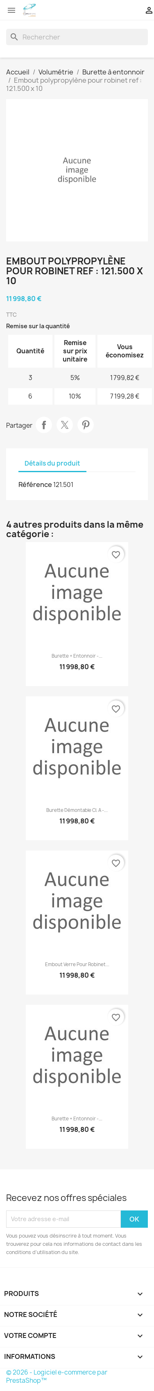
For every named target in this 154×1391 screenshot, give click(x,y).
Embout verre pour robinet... (77, 964)
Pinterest (85, 425)
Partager (44, 425)
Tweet (65, 425)
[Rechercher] (77, 37)
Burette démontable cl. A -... (77, 810)
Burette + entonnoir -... (77, 656)
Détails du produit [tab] (52, 463)
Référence (35, 484)
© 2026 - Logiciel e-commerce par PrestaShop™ (56, 1376)
